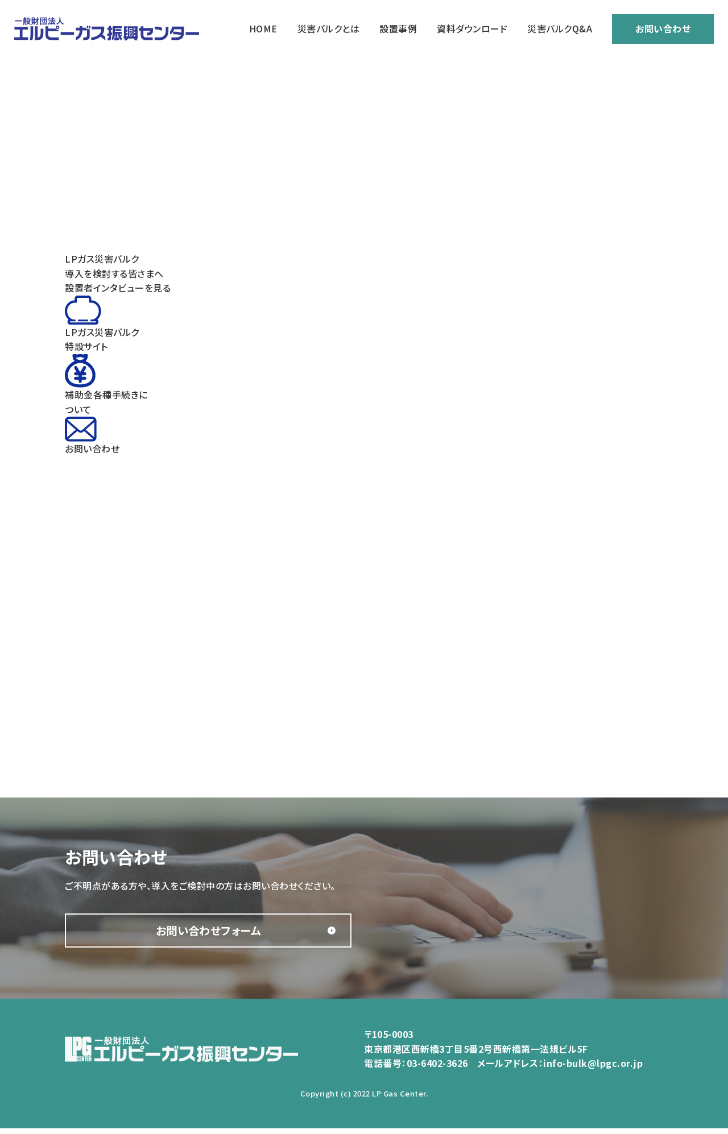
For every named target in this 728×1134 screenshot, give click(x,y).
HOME (263, 28)
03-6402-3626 (437, 1069)
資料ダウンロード (472, 28)
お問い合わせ (662, 28)
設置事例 (398, 28)
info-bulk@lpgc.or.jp (593, 1069)
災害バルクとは (328, 28)
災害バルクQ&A (559, 28)
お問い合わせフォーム (178, 933)
